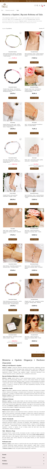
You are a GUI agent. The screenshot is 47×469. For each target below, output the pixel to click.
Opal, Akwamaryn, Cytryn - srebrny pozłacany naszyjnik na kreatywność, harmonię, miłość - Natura (34, 55)
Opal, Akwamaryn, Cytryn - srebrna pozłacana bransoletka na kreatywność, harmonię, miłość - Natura (34, 196)
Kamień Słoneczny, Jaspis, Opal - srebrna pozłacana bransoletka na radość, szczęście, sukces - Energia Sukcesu (12, 125)
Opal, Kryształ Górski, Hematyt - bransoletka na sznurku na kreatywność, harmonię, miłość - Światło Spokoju (12, 55)
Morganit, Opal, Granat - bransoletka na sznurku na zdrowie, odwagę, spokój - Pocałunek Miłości (33, 90)
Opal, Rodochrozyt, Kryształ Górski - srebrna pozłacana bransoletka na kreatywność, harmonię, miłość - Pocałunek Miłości (12, 302)
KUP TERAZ (12, 62)
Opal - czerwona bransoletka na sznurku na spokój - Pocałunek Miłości (33, 125)
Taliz (21, 467)
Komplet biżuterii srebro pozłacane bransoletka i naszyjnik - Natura (10, 196)
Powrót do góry (38, 355)
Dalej (43, 351)
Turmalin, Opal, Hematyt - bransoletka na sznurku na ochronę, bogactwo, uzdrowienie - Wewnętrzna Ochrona (12, 90)
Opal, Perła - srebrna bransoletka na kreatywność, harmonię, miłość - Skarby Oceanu (33, 231)
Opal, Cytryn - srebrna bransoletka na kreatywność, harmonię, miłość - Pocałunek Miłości (34, 267)
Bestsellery (42, 28)
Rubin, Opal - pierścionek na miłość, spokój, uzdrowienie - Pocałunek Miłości (34, 160)
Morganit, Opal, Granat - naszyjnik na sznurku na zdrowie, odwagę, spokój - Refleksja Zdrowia (34, 302)
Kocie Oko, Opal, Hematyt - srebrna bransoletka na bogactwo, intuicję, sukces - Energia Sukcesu (12, 161)
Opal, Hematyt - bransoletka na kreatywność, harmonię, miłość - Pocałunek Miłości (12, 266)
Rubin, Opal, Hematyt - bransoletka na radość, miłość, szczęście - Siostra (12, 337)
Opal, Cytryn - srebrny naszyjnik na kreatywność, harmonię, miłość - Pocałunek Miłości (12, 231)
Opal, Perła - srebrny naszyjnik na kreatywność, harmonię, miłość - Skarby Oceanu (33, 338)
